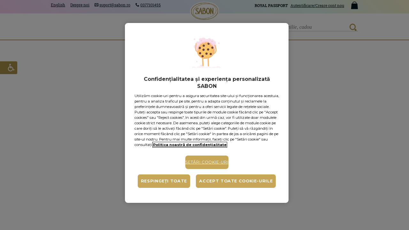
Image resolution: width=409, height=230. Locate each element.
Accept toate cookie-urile (236, 181)
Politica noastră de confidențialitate (190, 144)
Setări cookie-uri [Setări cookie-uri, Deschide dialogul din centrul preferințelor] (206, 162)
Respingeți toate (164, 181)
